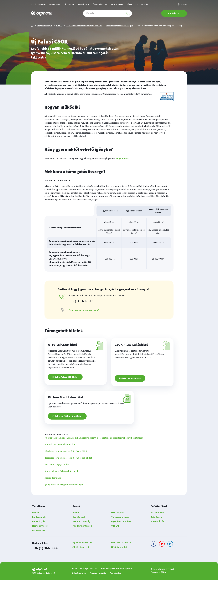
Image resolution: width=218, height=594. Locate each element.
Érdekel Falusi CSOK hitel (66, 389)
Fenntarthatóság (81, 535)
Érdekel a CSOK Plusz (131, 389)
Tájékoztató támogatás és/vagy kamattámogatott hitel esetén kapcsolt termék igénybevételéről (93, 452)
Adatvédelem (115, 587)
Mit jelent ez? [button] (122, 167)
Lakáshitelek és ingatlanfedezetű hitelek (84, 34)
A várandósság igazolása (56, 478)
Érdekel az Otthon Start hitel (68, 430)
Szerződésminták (53, 492)
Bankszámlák (38, 531)
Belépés (173, 13)
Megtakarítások (40, 540)
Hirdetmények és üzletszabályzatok (116, 582)
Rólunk (129, 4)
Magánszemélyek (38, 4)
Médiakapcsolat (119, 561)
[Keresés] (128, 13)
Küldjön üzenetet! (81, 561)
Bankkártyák (38, 535)
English (184, 4)
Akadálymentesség (82, 540)
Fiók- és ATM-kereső (121, 556)
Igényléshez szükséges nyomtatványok (63, 498)
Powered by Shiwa (158, 586)
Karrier (76, 526)
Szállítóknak (79, 531)
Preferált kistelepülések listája (59, 458)
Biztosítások (38, 544)
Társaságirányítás (120, 531)
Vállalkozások (54, 4)
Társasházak (69, 4)
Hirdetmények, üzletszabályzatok (61, 485)
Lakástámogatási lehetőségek (119, 34)
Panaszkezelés (142, 4)
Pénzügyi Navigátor (98, 587)
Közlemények (157, 526)
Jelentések (156, 531)
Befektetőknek (117, 4)
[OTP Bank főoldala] (41, 13)
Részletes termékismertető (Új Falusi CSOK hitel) (68, 472)
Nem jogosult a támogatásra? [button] (84, 318)
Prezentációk (157, 535)
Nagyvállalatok (84, 4)
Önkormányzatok (100, 4)
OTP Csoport (117, 526)
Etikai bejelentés (79, 587)
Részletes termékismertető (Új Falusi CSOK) (65, 465)
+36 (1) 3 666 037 (81, 310)
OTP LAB (115, 540)
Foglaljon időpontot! (82, 556)
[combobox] (107, 13)
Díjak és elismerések (121, 535)
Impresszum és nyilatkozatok (84, 582)
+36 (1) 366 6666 (44, 562)
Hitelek (59, 34)
